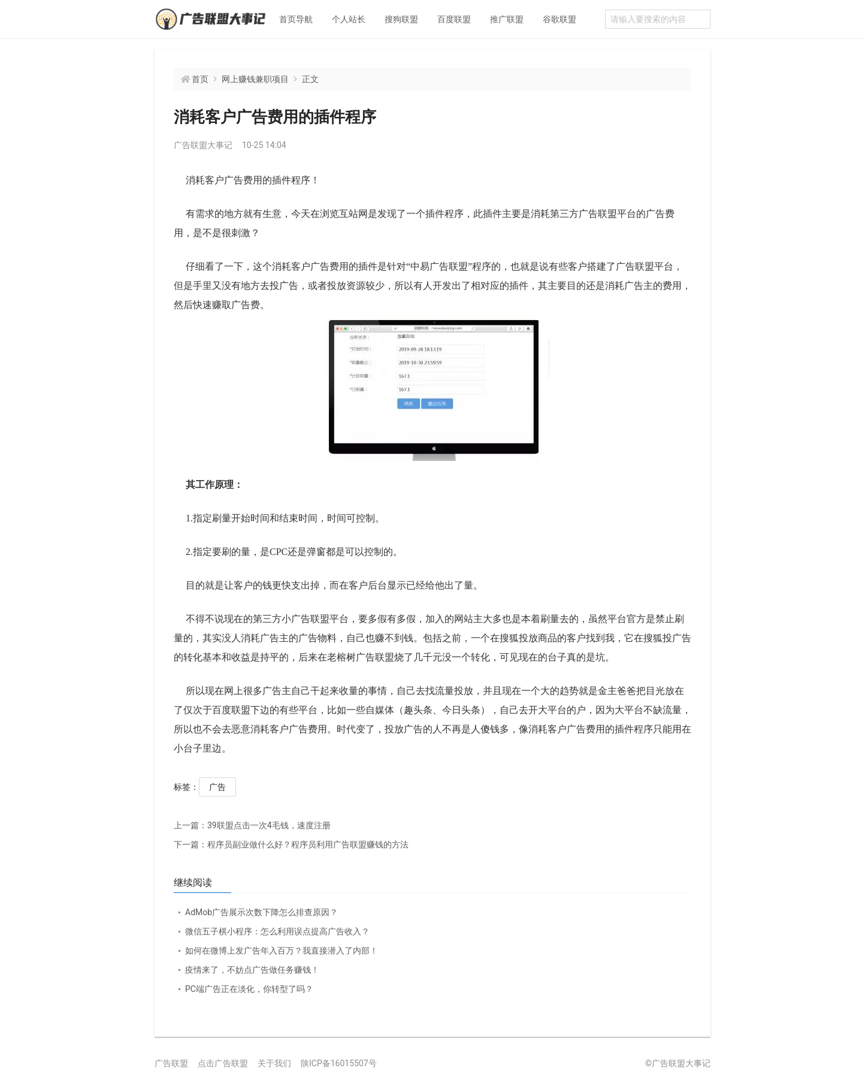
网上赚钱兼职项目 (255, 79)
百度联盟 (454, 19)
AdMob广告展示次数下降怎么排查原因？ (261, 912)
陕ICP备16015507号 (339, 1063)
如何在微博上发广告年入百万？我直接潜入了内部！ (281, 950)
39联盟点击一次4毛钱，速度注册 (252, 825)
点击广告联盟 (223, 1063)
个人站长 (348, 19)
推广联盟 (507, 19)
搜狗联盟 (401, 19)
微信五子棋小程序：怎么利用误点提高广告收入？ (277, 931)
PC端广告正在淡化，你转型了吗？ (249, 989)
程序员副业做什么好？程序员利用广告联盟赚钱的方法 (291, 844)
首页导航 (296, 19)
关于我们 (274, 1063)
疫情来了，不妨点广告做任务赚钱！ (252, 970)
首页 (200, 79)
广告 (217, 787)
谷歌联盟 (559, 19)
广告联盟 (171, 1063)
